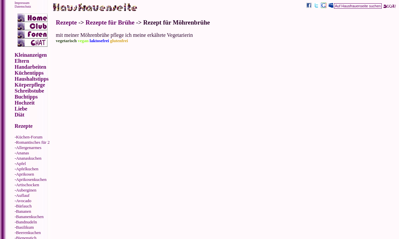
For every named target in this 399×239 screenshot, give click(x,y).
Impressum (22, 3)
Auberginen (26, 190)
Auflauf (22, 195)
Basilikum (25, 227)
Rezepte (66, 22)
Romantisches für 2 (33, 142)
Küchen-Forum (29, 136)
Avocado (23, 200)
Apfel (21, 163)
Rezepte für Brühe (110, 22)
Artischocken (27, 184)
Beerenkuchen (28, 232)
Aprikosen (25, 174)
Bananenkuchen (30, 216)
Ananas (22, 152)
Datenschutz (23, 6)
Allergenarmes (28, 147)
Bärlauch (24, 205)
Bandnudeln (26, 221)
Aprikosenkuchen (31, 179)
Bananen (23, 211)
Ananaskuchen (29, 158)
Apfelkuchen (27, 168)
